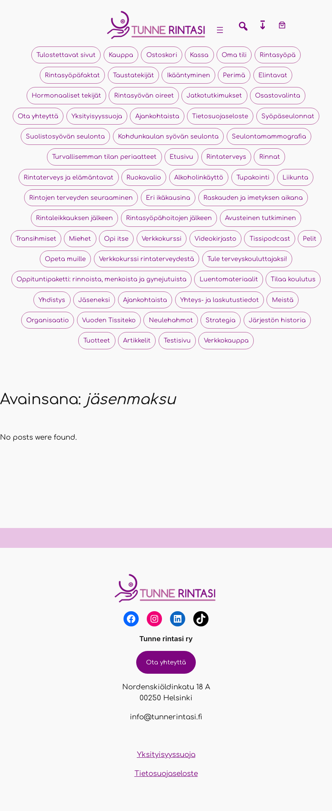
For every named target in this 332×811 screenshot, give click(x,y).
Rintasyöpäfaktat (72, 75)
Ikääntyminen (188, 75)
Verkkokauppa (226, 340)
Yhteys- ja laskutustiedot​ (219, 300)
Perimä (234, 75)
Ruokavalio (143, 177)
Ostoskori (161, 55)
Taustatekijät (133, 75)
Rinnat (269, 156)
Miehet (80, 238)
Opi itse (116, 238)
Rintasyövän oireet (144, 95)
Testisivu (177, 340)
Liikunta (295, 177)
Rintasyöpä (278, 55)
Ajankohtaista (157, 116)
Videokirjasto (215, 238)
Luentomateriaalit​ (229, 279)
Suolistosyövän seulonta (65, 136)
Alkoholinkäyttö (198, 177)
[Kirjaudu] (303, 24)
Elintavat (272, 75)
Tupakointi (252, 177)
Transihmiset (36, 238)
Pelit (309, 238)
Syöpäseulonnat (287, 116)
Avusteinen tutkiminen (260, 218)
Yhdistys (51, 300)
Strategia (221, 320)
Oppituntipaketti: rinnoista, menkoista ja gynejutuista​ (101, 279)
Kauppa (121, 55)
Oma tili (234, 55)
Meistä (283, 300)
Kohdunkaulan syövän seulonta (168, 136)
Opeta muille (65, 259)
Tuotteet (96, 340)
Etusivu (181, 156)
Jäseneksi (94, 300)
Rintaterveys (226, 156)
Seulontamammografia (269, 136)
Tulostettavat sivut (66, 55)
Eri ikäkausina (168, 197)
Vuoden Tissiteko (109, 320)
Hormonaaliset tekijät (66, 95)
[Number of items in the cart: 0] (282, 25)
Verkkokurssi (161, 238)
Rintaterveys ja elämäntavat (68, 177)
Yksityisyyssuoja (96, 116)
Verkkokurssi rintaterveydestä (146, 259)
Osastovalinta (277, 95)
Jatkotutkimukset (214, 95)
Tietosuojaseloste (220, 116)
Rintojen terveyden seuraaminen (81, 197)
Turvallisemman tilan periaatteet (104, 156)
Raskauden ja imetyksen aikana (253, 197)
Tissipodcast (270, 238)
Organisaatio (47, 320)
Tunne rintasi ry (166, 638)
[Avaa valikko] (220, 30)
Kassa (199, 55)
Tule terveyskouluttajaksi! (247, 259)
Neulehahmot (171, 320)
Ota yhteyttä (38, 116)
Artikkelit (137, 340)
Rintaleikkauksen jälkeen (74, 218)
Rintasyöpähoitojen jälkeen (169, 218)
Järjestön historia (277, 320)
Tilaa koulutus (293, 279)
